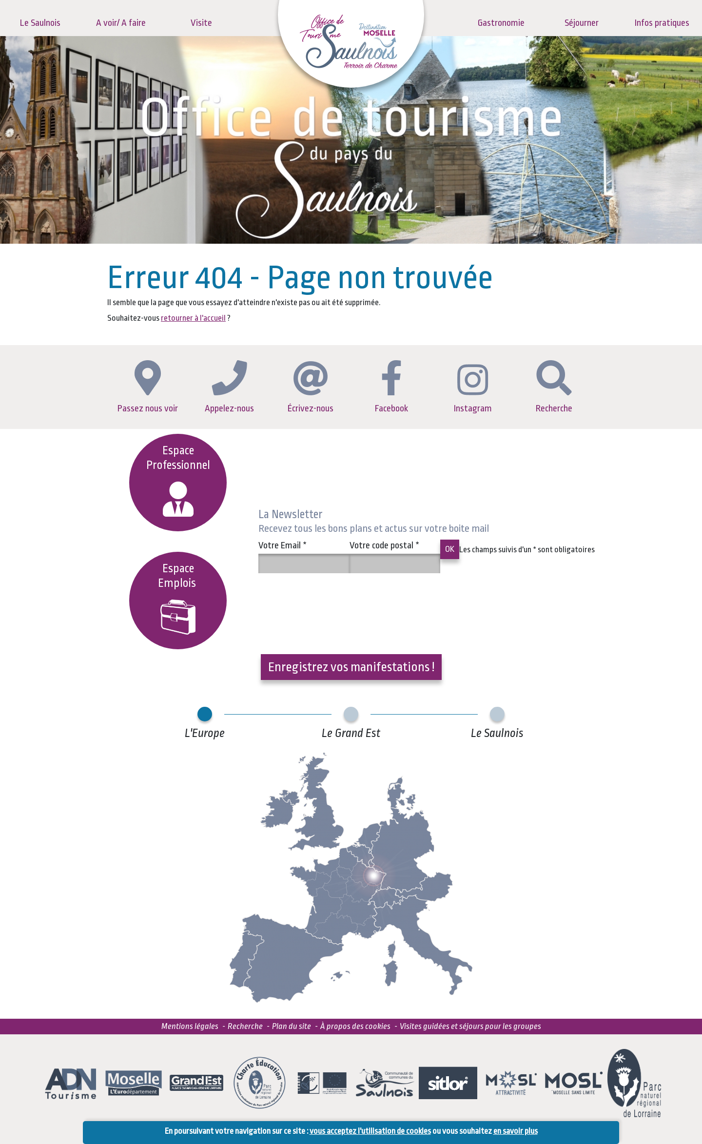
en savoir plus (515, 1131)
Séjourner (582, 23)
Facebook (391, 387)
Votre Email (282, 545)
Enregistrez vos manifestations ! (351, 666)
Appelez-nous (229, 387)
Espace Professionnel (178, 480)
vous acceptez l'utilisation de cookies (370, 1131)
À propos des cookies (355, 1026)
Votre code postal (384, 545)
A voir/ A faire (121, 23)
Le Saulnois (40, 23)
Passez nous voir (147, 387)
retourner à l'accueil (193, 318)
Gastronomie (501, 23)
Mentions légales (189, 1026)
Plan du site (291, 1026)
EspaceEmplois (178, 598)
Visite (201, 23)
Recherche (554, 387)
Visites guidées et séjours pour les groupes (470, 1026)
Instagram (473, 389)
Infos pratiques (662, 23)
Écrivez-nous (310, 387)
